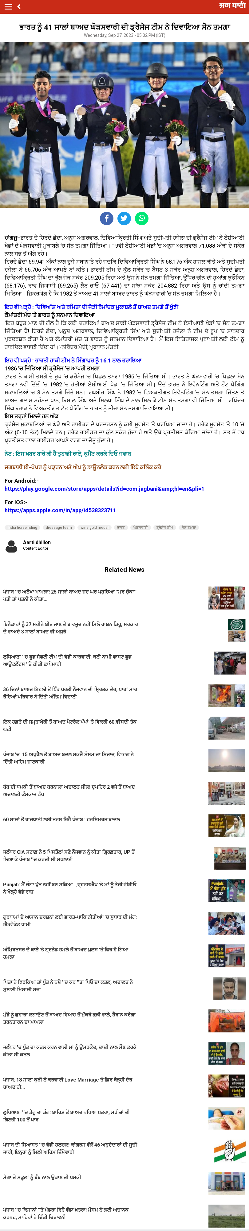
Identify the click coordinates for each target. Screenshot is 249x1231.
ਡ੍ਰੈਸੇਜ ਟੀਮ (164, 527)
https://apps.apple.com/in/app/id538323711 (60, 510)
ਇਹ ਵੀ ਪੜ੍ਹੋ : (20, 307)
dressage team (59, 527)
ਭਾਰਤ (121, 527)
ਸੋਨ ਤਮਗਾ (189, 527)
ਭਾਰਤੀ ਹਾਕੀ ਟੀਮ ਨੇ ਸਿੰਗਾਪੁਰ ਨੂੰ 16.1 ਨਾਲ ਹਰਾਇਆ (88, 360)
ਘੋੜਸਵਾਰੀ (140, 527)
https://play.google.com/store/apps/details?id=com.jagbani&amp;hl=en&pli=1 (104, 489)
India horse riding (22, 527)
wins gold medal (95, 527)
